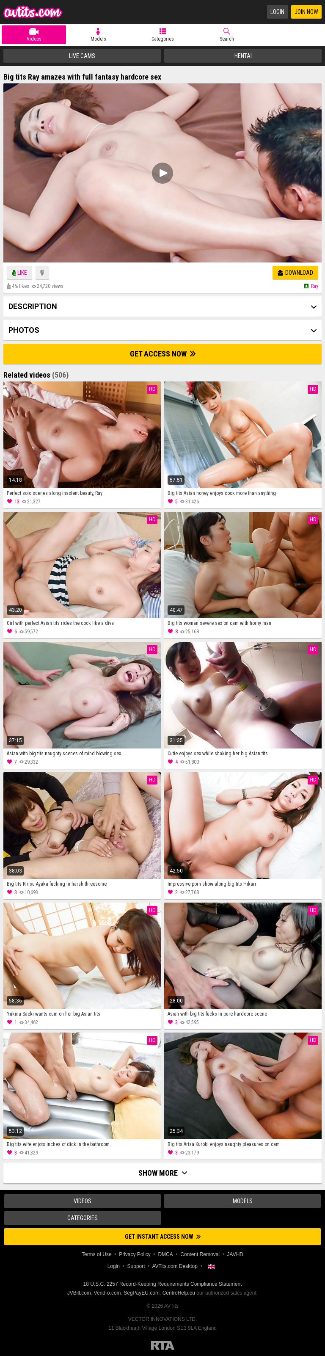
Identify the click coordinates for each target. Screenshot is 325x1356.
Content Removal (200, 1254)
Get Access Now (163, 353)
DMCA (165, 1254)
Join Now (306, 11)
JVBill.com (79, 1293)
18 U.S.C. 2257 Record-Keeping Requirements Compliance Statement (162, 1284)
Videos (34, 39)
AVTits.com (33, 12)
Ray (314, 286)
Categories (162, 39)
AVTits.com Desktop (174, 1266)
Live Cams (82, 55)
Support (136, 1266)
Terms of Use (97, 1254)
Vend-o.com (107, 1293)
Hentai (243, 55)
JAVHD (235, 1254)
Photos (23, 330)
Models (98, 39)
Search (227, 39)
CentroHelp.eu (178, 1293)
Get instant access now (163, 1236)
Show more (162, 1172)
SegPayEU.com (142, 1293)
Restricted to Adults (162, 1345)
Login (277, 11)
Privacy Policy (135, 1254)
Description (32, 306)
